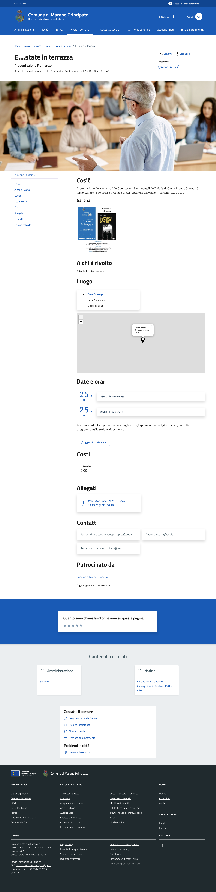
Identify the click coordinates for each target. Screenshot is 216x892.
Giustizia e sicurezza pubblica (124, 793)
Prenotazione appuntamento (74, 849)
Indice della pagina (34, 175)
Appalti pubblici (67, 808)
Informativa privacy (119, 849)
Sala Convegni (96, 294)
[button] (143, 340)
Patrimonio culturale (138, 30)
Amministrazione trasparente (124, 844)
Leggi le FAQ (66, 844)
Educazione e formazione (72, 827)
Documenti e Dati (19, 822)
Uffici (13, 803)
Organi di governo (19, 793)
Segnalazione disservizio (72, 854)
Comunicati (164, 798)
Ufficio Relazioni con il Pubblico (26, 862)
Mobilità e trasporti (119, 803)
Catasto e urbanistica (70, 817)
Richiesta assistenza (70, 859)
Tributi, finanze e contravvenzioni (126, 812)
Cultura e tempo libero (71, 822)
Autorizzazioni (67, 812)
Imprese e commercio (120, 798)
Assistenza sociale (109, 30)
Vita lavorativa (117, 822)
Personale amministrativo (23, 817)
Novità (44, 30)
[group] (59, 682)
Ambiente (65, 798)
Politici (14, 812)
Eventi (162, 828)
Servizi (59, 30)
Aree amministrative (21, 798)
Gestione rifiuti (165, 30)
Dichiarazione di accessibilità (124, 859)
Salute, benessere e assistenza (125, 808)
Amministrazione (24, 30)
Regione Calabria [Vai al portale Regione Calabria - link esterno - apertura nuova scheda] (21, 3)
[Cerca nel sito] (198, 16)
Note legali (115, 854)
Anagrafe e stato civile (71, 803)
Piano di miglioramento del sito (125, 863)
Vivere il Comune (79, 30)
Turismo (113, 817)
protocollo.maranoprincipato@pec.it (33, 865)
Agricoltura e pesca (69, 793)
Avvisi (162, 803)
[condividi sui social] (166, 53)
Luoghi (162, 823)
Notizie (162, 793)
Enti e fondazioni (19, 808)
